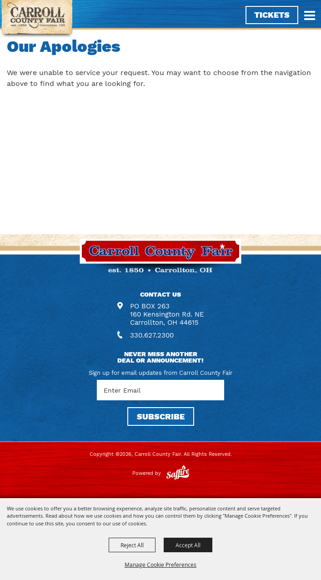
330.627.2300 (152, 335)
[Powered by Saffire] (177, 473)
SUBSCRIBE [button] (161, 416)
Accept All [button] (188, 545)
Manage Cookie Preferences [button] (160, 564)
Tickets (272, 15)
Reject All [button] (132, 545)
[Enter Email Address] (160, 390)
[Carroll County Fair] (37, 19)
